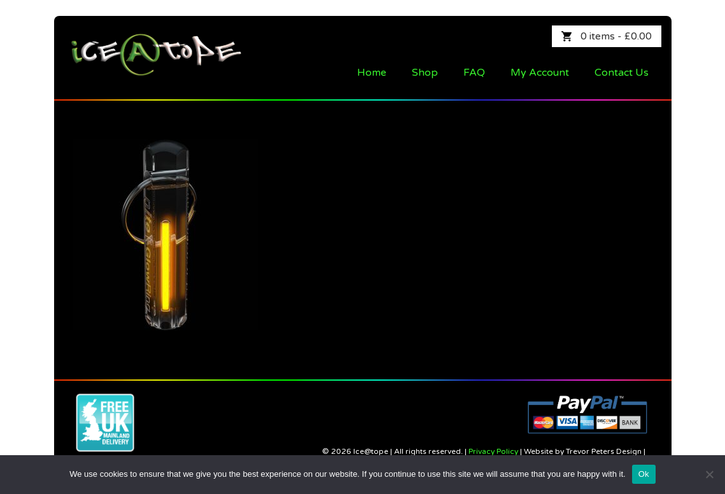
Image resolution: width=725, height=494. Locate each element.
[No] (709, 474)
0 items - (616, 36)
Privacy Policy (493, 451)
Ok (643, 474)
